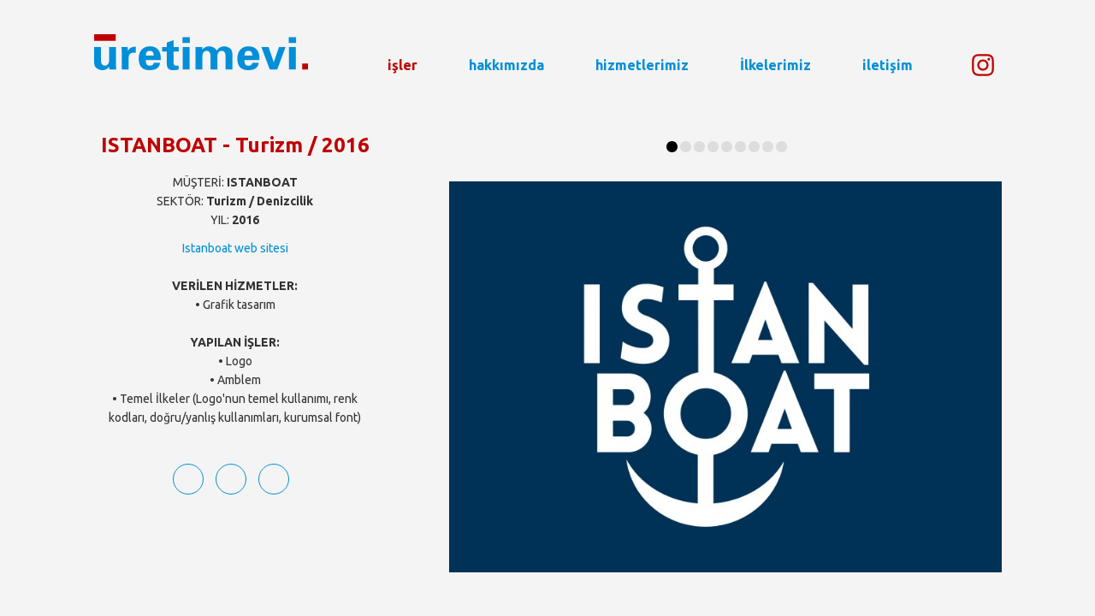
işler (402, 65)
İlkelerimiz (775, 65)
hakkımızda (506, 65)
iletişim (887, 65)
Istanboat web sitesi (235, 248)
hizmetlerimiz (642, 65)
